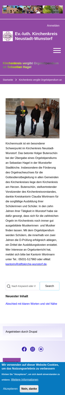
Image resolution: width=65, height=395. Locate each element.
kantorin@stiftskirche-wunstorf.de (26, 264)
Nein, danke (29, 390)
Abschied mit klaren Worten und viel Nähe (31, 303)
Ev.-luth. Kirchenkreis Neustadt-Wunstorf (36, 36)
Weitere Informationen (24, 381)
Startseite (8, 79)
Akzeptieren (10, 390)
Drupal (33, 331)
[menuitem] (53, 25)
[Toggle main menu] (32, 50)
